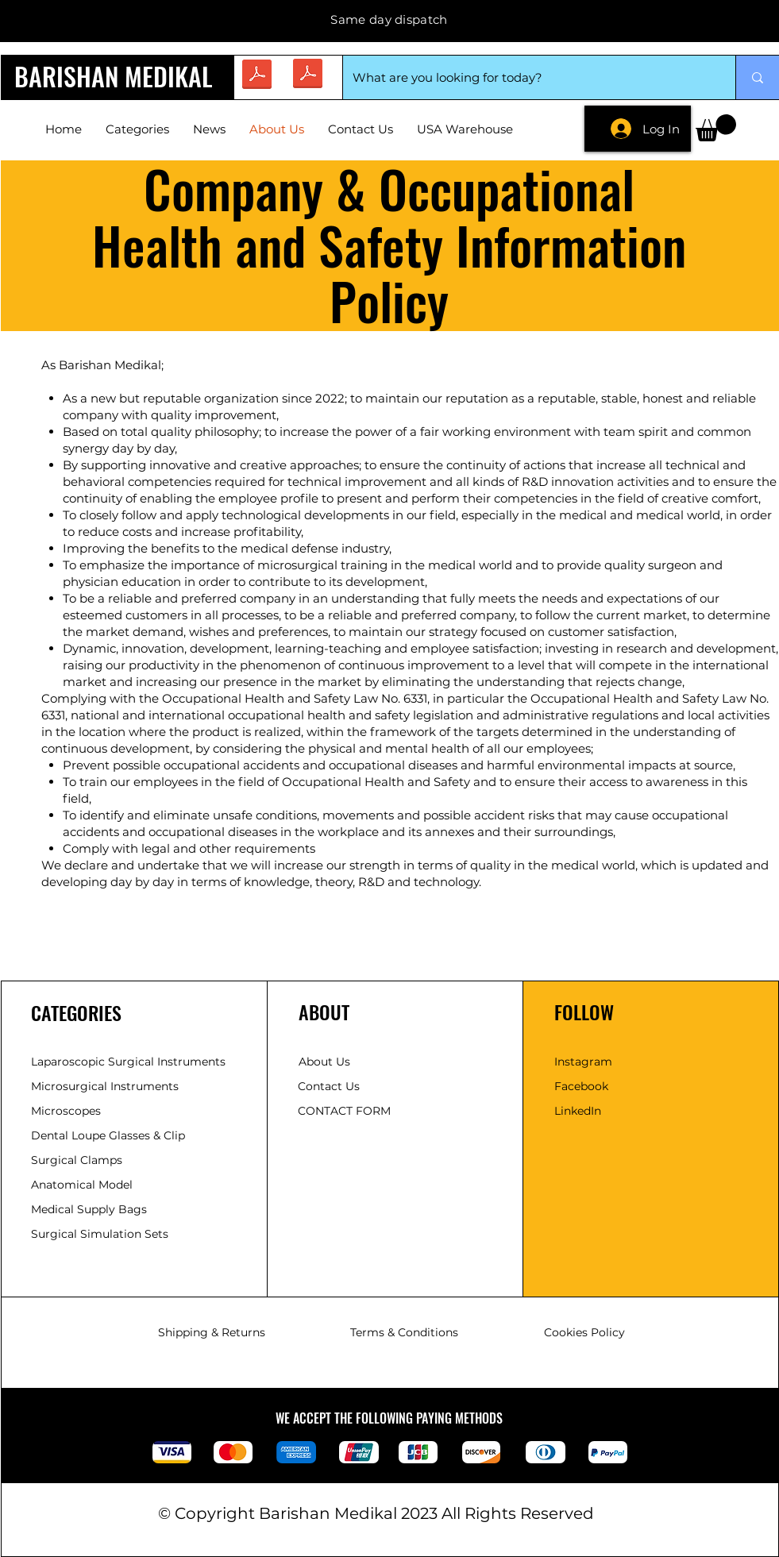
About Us (324, 1061)
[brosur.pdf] (257, 76)
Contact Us (329, 1086)
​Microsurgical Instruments (105, 1086)
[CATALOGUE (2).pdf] (307, 75)
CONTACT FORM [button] (344, 1111)
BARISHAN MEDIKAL (113, 75)
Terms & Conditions (404, 1332)
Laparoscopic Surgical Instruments (128, 1061)
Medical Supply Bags (89, 1209)
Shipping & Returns (211, 1332)
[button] (716, 127)
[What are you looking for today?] (527, 77)
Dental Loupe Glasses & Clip (109, 1135)
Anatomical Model (82, 1184)
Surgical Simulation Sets (99, 1234)
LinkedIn (577, 1111)
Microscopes (67, 1111)
